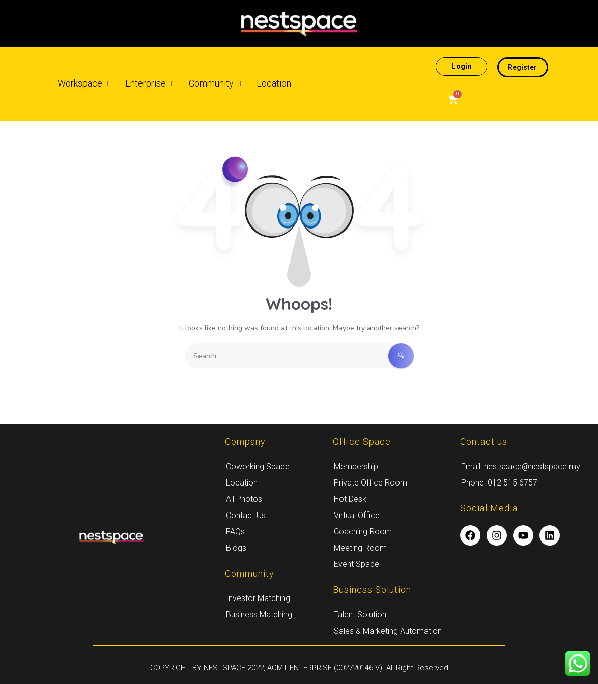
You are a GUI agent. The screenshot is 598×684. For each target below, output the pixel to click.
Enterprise (149, 83)
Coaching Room (363, 531)
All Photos (244, 499)
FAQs (235, 531)
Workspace (84, 83)
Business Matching (259, 614)
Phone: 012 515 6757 (499, 483)
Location (274, 83)
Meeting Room (360, 548)
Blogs (236, 548)
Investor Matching (258, 598)
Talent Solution (360, 614)
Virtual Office (357, 515)
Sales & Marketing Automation (388, 631)
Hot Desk (350, 499)
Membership (356, 466)
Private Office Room (370, 483)
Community (215, 83)
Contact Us (246, 515)
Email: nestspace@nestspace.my (520, 466)
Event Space (356, 564)
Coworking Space (258, 466)
